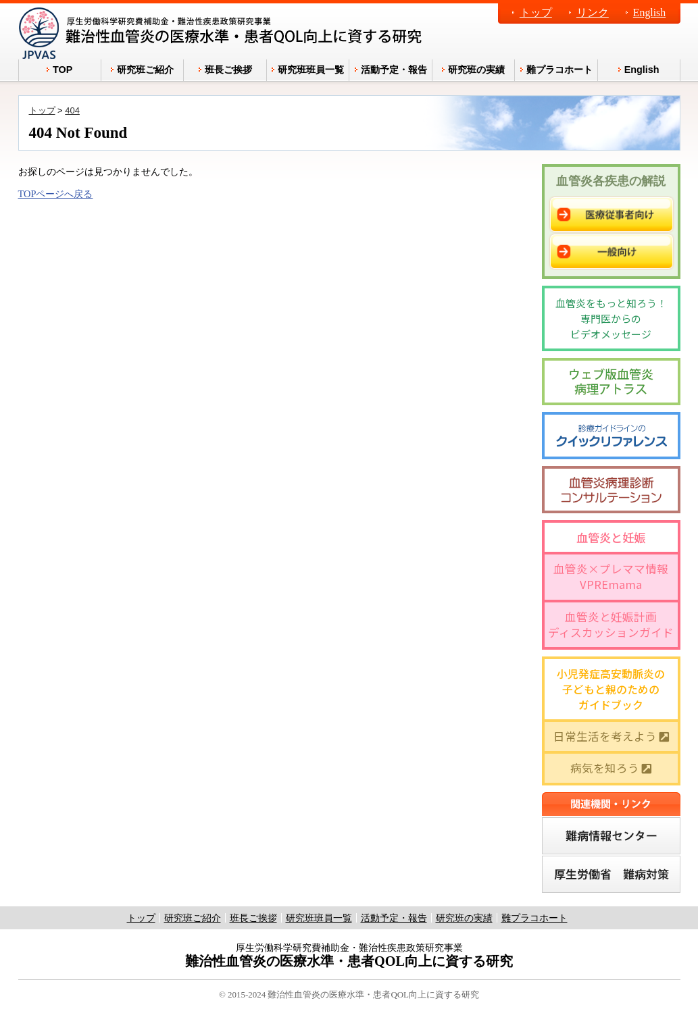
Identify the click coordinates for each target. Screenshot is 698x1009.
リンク (592, 12)
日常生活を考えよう (611, 736)
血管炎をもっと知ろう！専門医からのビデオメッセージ (611, 318)
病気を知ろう (610, 768)
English (649, 12)
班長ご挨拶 (253, 917)
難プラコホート (534, 917)
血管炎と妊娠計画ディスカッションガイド (611, 624)
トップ (536, 12)
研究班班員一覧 (319, 917)
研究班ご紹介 (192, 917)
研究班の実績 (464, 917)
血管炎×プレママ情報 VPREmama (610, 576)
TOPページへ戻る (55, 193)
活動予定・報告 (394, 917)
